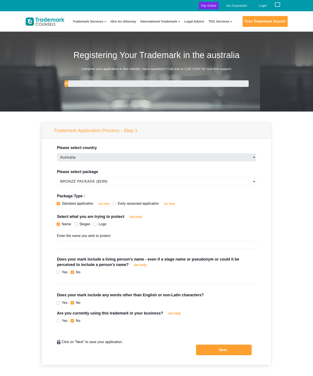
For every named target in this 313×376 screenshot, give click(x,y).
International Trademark (158, 21)
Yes (64, 272)
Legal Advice (194, 21)
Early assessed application (146, 203)
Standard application (85, 203)
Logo (103, 224)
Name (66, 224)
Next (223, 350)
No (78, 272)
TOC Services (218, 21)
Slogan (84, 224)
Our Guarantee (236, 5)
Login (263, 5)
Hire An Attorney (123, 21)
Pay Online (208, 5)
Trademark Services (88, 21)
